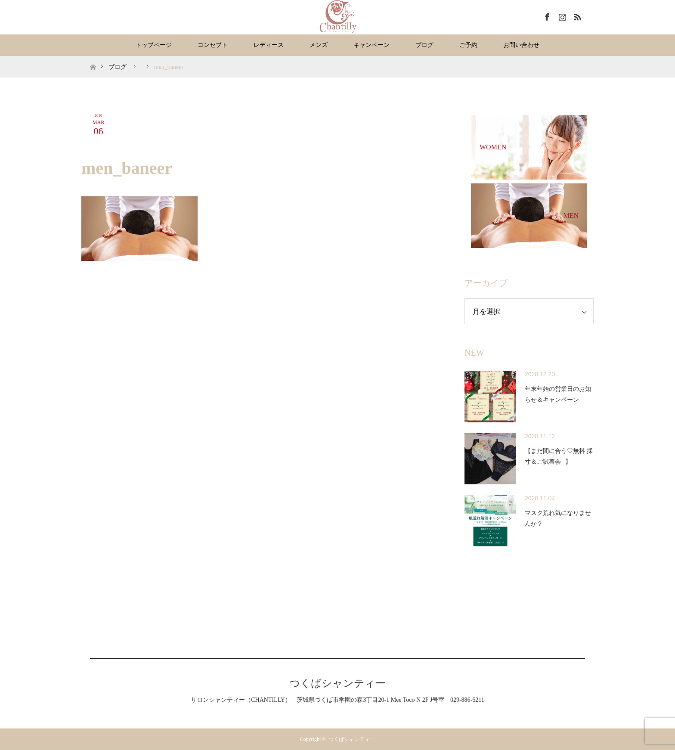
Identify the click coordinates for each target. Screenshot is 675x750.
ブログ (424, 45)
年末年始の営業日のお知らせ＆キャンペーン (558, 394)
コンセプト (213, 45)
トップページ (154, 45)
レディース (269, 45)
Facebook (546, 15)
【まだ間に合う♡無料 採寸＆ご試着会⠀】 (559, 456)
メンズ (319, 45)
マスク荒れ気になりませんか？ (558, 518)
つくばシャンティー (337, 683)
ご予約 (468, 45)
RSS (576, 15)
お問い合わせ (521, 45)
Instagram (561, 15)
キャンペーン (371, 45)
